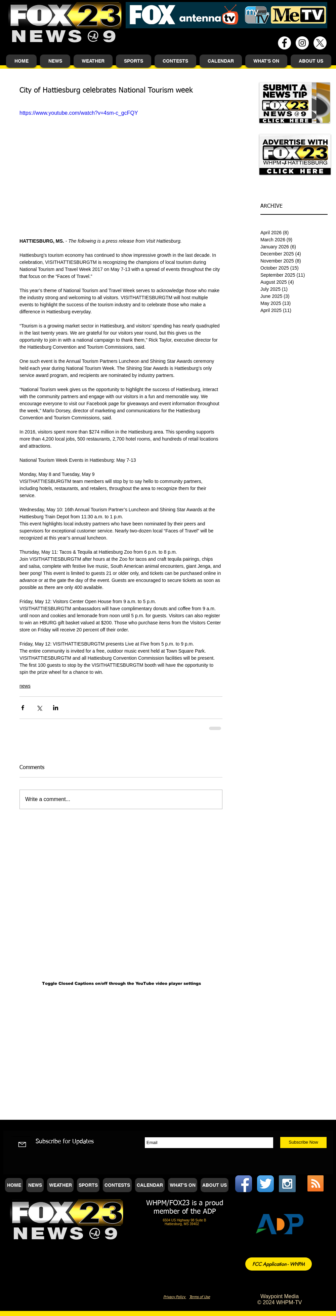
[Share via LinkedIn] (55, 707)
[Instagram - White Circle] (302, 42)
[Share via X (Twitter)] (39, 707)
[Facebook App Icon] (243, 1183)
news (25, 686)
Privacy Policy (174, 1297)
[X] (320, 42)
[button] (55, 61)
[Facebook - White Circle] (284, 42)
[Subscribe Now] (303, 1142)
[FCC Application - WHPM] (278, 1264)
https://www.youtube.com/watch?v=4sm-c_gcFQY (78, 113)
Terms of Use (199, 1297)
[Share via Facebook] (22, 707)
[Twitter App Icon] (265, 1183)
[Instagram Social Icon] (287, 1183)
